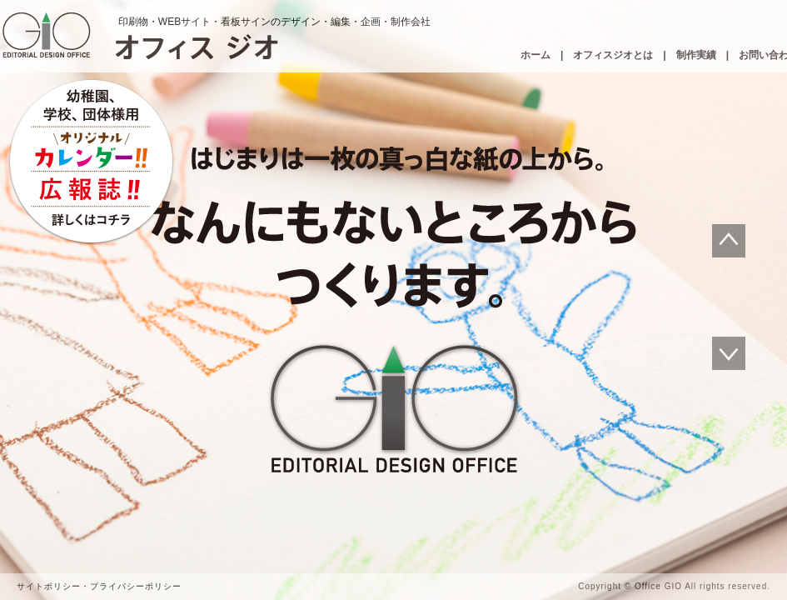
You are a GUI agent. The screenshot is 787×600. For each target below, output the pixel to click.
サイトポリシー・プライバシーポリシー (99, 586)
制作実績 (696, 55)
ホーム (535, 55)
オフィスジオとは (613, 55)
